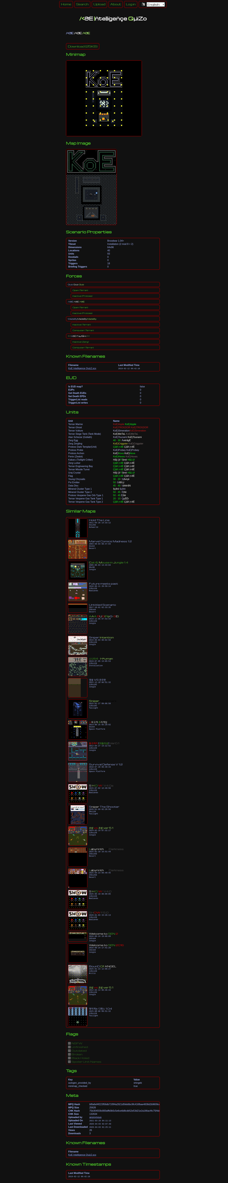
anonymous (95, 1120)
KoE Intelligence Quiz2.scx (82, 368)
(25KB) (82, 46)
